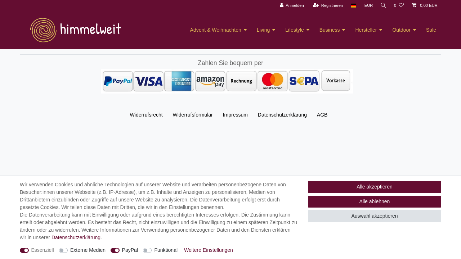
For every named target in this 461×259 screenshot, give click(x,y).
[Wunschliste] (399, 5)
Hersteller (366, 30)
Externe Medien (88, 250)
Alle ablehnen (374, 201)
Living (263, 30)
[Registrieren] (326, 5)
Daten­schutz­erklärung (282, 115)
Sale (431, 30)
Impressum (235, 115)
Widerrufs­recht (146, 115)
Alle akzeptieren (375, 187)
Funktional (166, 250)
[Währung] (367, 5)
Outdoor (401, 30)
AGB (322, 115)
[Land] (352, 5)
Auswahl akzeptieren (374, 216)
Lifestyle (294, 30)
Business (329, 30)
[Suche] (383, 5)
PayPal (130, 250)
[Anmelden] (290, 5)
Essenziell (42, 250)
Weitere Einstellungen (208, 250)
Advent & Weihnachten (215, 30)
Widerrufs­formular (193, 115)
